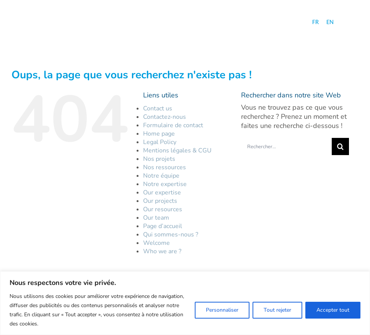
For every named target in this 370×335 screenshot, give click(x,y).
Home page (159, 133)
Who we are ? (162, 251)
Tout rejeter (277, 310)
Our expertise (162, 192)
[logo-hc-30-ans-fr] (48, 23)
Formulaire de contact (173, 125)
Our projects (160, 201)
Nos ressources (164, 167)
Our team (156, 218)
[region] (185, 303)
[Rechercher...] (286, 146)
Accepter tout (332, 310)
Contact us (157, 108)
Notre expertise (165, 184)
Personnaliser (222, 310)
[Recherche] (340, 146)
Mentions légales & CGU (177, 150)
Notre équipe (161, 176)
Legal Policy (159, 142)
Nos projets (159, 159)
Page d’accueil (162, 226)
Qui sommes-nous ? (170, 234)
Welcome (156, 243)
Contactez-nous (164, 117)
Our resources (162, 209)
